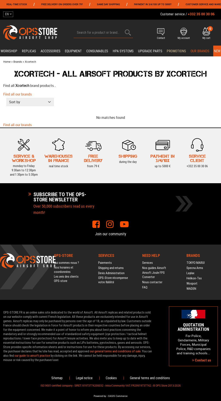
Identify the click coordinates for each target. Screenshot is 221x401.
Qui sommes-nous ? (66, 263)
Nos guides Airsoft (154, 268)
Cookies (111, 378)
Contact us (201, 360)
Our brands (200, 51)
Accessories (50, 51)
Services (147, 263)
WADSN (191, 289)
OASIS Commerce (118, 396)
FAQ (144, 287)
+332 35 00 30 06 (197, 165)
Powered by (100, 396)
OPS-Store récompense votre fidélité (113, 280)
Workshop (9, 51)
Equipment (73, 51)
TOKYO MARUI (195, 263)
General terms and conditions (150, 378)
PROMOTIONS (176, 51)
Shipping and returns (111, 268)
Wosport (191, 283)
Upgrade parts (150, 51)
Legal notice (84, 378)
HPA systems (123, 51)
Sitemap (57, 378)
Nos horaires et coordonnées (63, 270)
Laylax (190, 273)
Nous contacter (152, 282)
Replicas (29, 51)
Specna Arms (194, 268)
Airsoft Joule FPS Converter (153, 275)
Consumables (97, 51)
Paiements (105, 263)
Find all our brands (17, 94)
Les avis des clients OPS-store (66, 279)
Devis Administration (111, 273)
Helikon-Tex (194, 278)
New (217, 51)
